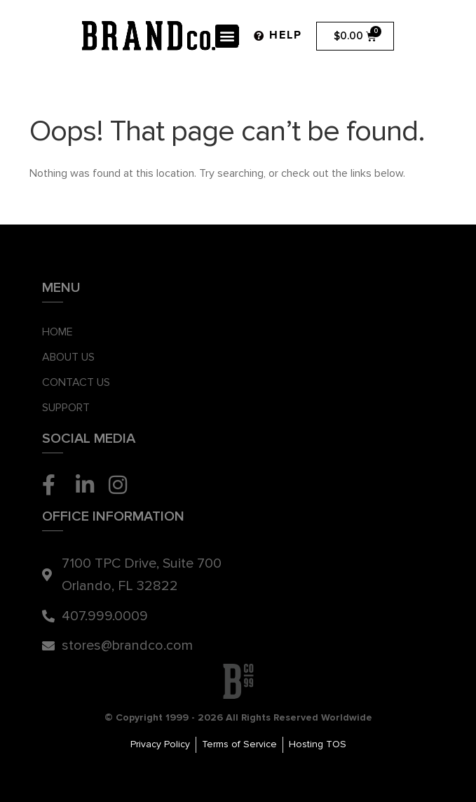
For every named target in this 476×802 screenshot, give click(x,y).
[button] (226, 36)
